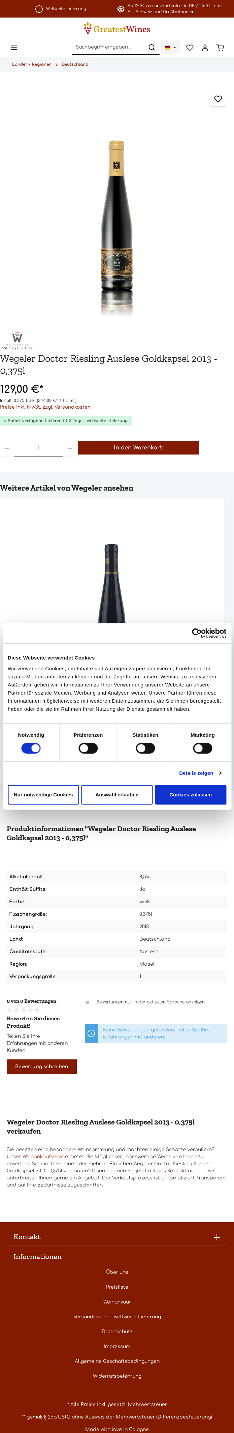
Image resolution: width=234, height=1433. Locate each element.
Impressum (117, 1347)
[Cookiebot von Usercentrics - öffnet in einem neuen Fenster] (196, 633)
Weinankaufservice (45, 1157)
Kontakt (177, 1171)
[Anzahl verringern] (7, 450)
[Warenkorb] (220, 47)
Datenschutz (117, 1332)
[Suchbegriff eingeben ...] (106, 47)
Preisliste (117, 1287)
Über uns (117, 1273)
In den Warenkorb (139, 448)
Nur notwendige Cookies (43, 794)
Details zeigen (196, 773)
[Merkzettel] (188, 47)
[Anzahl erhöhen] (70, 450)
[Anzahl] (38, 450)
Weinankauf (117, 1302)
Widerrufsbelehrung (117, 1376)
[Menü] (14, 47)
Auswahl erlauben (116, 794)
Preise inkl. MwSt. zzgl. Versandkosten (45, 407)
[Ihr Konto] (204, 47)
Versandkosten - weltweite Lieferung (117, 1317)
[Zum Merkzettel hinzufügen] (218, 99)
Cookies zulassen (190, 794)
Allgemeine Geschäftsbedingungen (117, 1362)
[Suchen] (150, 47)
